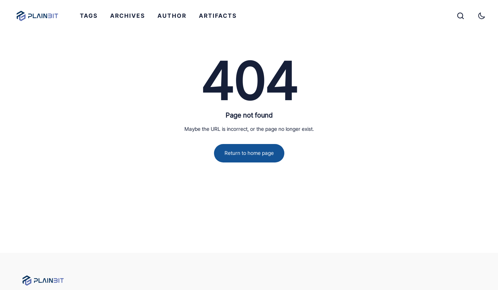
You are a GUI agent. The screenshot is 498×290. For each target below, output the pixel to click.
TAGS (89, 15)
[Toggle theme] (481, 15)
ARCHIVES (127, 15)
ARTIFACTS (218, 15)
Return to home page (249, 153)
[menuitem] (89, 16)
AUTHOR (171, 15)
